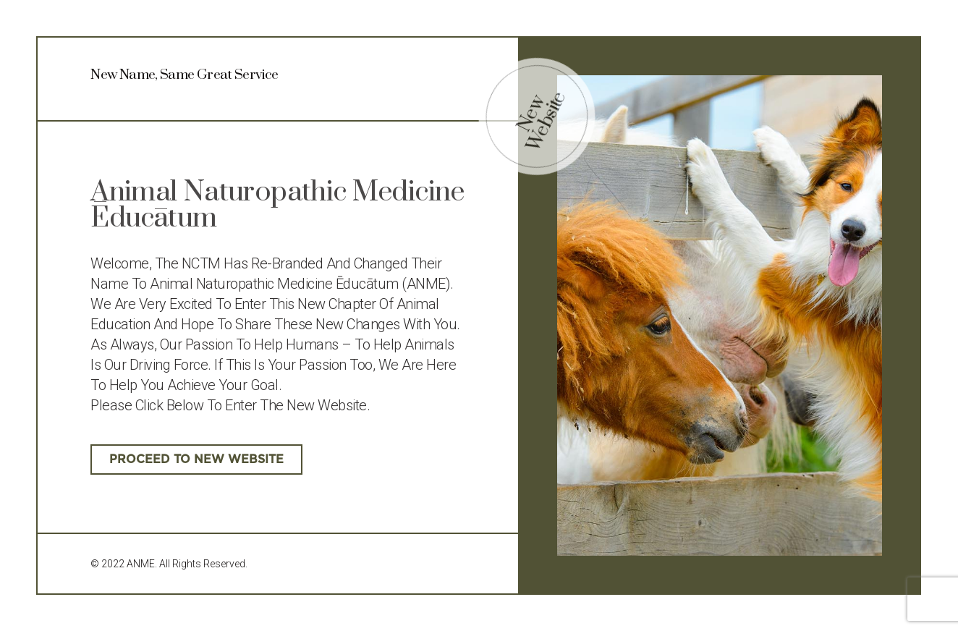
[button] (196, 459)
